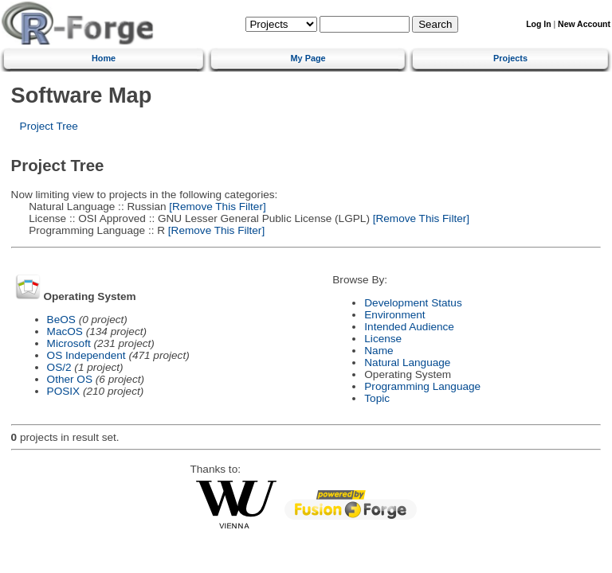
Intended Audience (409, 327)
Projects (510, 58)
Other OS (69, 379)
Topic (377, 398)
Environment (394, 315)
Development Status (412, 303)
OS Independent (86, 355)
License (383, 339)
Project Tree (49, 126)
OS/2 (59, 367)
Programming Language (422, 386)
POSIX (63, 391)
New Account (584, 24)
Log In (538, 24)
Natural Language (407, 362)
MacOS (65, 331)
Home (104, 58)
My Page (308, 58)
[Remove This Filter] (216, 206)
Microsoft (69, 343)
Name (378, 351)
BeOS (61, 319)
